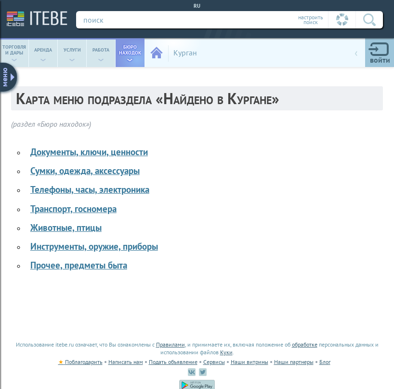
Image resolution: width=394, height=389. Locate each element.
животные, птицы (66, 227)
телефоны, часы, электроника (89, 189)
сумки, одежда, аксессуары (85, 170)
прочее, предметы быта (78, 265)
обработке (304, 344)
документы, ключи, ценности (89, 152)
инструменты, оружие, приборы (94, 246)
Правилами (170, 344)
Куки (226, 352)
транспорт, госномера (73, 208)
